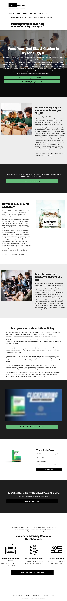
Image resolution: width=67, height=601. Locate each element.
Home (13, 17)
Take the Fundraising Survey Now (32, 572)
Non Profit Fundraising (22, 17)
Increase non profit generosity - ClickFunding (32, 78)
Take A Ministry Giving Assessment (32, 82)
